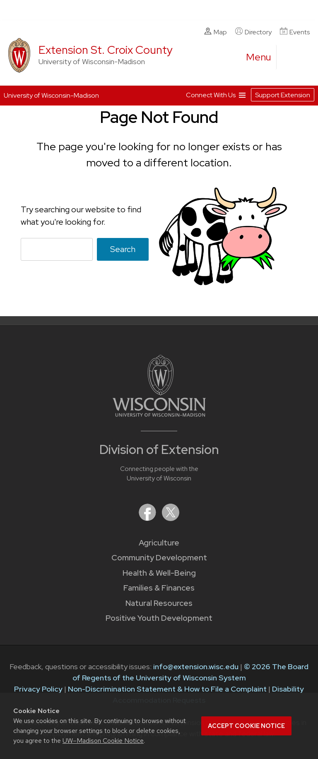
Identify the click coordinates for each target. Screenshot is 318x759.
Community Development (159, 557)
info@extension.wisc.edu (195, 666)
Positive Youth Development (159, 618)
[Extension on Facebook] (148, 518)
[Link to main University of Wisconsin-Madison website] (159, 414)
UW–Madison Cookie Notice (103, 740)
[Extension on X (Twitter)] (170, 518)
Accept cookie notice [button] (246, 726)
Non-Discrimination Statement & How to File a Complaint (167, 689)
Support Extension (282, 95)
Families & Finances (159, 588)
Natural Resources (159, 603)
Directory (253, 31)
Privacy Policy (38, 689)
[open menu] (259, 57)
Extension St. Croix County (106, 50)
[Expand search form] (291, 57)
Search (122, 249)
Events (295, 31)
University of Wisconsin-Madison (51, 95)
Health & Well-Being (159, 573)
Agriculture (159, 543)
